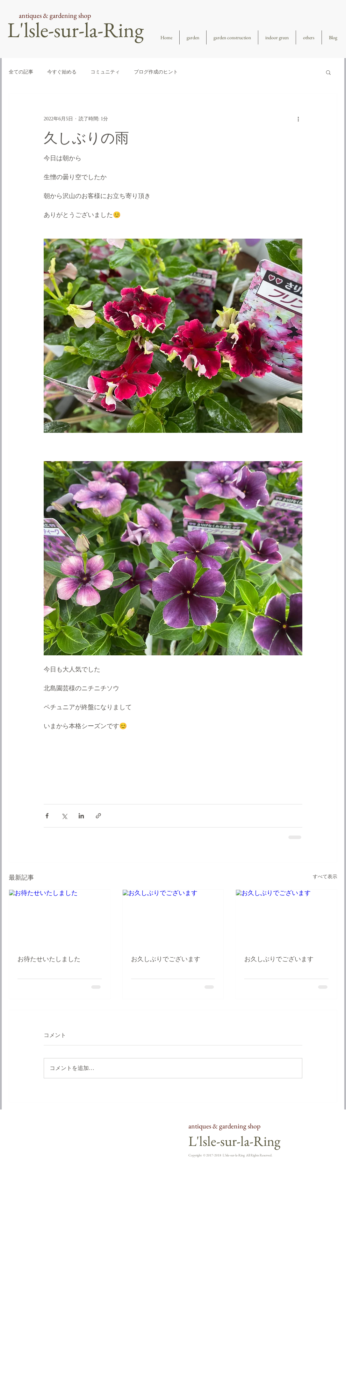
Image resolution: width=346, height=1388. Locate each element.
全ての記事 (21, 72)
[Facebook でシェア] (47, 815)
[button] (328, 72)
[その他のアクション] (298, 118)
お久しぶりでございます (165, 959)
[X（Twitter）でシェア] (64, 815)
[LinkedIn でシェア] (81, 815)
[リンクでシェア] (98, 815)
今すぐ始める (62, 72)
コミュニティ (105, 72)
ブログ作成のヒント (156, 72)
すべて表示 (325, 876)
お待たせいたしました (48, 959)
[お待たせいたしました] (59, 918)
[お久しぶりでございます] (173, 918)
